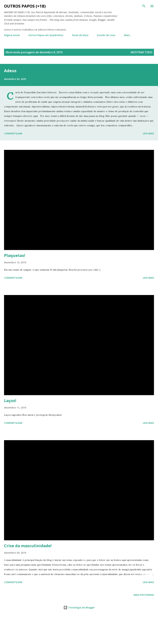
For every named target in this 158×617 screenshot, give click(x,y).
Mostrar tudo (141, 52)
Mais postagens (144, 594)
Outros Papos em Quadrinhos (45, 35)
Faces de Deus (80, 35)
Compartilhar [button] (13, 133)
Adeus (10, 70)
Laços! (10, 400)
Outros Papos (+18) (25, 6)
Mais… (128, 35)
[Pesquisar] (144, 6)
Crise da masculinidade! (27, 545)
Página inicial (12, 35)
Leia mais (148, 133)
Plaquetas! (14, 255)
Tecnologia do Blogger (79, 607)
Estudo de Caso (106, 35)
